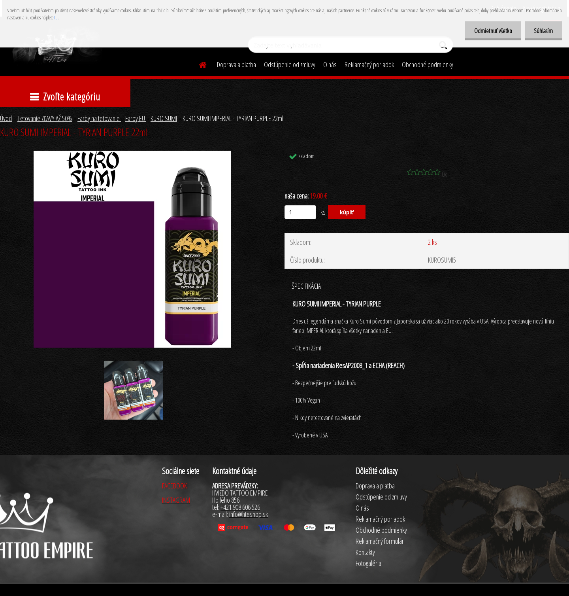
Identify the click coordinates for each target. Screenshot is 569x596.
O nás (330, 64)
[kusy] (300, 212)
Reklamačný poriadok (369, 64)
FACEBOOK (174, 485)
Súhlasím (542, 30)
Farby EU (135, 118)
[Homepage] (198, 64)
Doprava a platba (236, 64)
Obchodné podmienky (427, 64)
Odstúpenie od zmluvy (289, 64)
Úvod (6, 118)
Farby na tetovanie (99, 118)
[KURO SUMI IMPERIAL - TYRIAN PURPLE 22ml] (132, 154)
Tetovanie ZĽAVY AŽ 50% (44, 118)
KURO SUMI (164, 118)
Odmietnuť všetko (491, 30)
